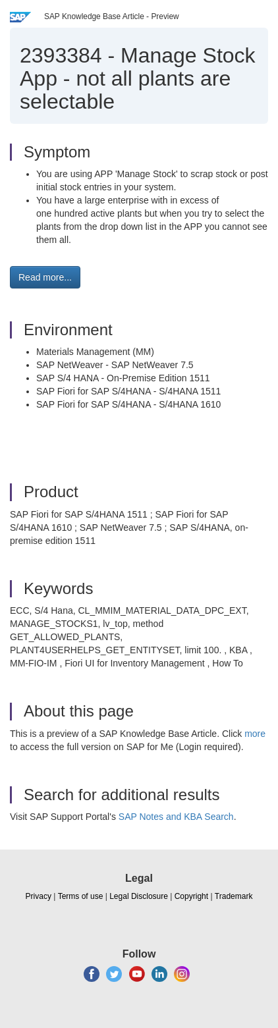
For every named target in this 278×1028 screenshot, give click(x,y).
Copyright (191, 896)
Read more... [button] (45, 277)
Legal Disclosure (138, 896)
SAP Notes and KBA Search (176, 816)
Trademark (234, 896)
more (254, 733)
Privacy (38, 896)
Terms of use (80, 896)
